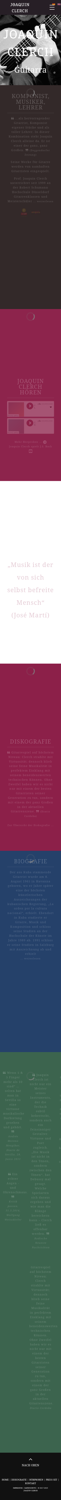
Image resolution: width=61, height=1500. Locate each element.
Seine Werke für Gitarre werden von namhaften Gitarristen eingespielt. (30, 161)
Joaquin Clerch (20, 7)
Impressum (17, 1488)
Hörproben (36, 1479)
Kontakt (30, 1483)
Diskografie (19, 1479)
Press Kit (52, 1479)
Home (5, 1479)
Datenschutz (30, 1488)
